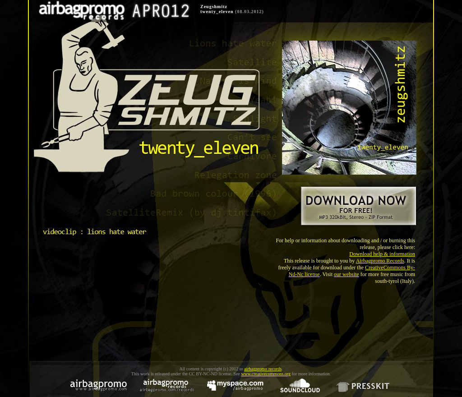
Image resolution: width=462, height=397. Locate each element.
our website (346, 274)
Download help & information (382, 254)
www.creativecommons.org (266, 373)
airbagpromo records (263, 368)
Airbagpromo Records (380, 261)
